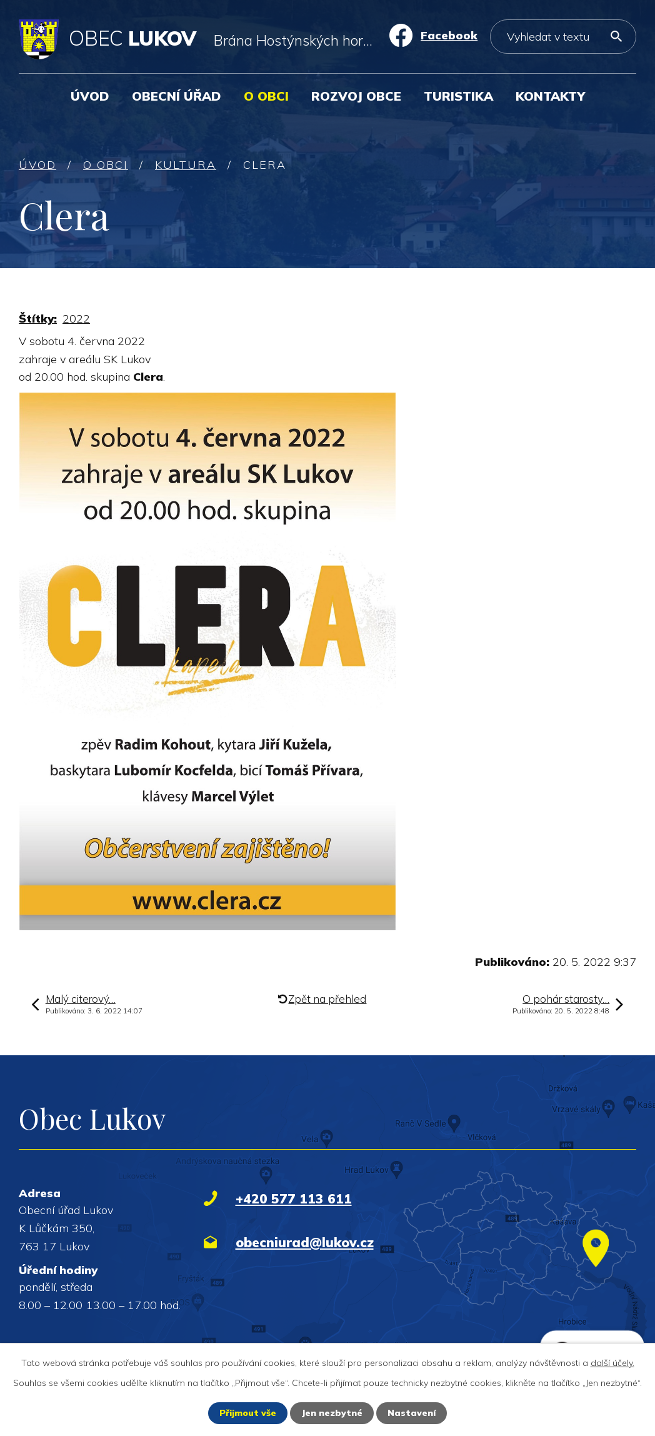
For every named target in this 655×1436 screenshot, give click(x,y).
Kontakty (550, 96)
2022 (76, 318)
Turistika (458, 96)
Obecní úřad (176, 96)
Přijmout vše (247, 1412)
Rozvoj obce (356, 96)
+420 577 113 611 (294, 1198)
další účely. (612, 1362)
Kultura (185, 165)
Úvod (90, 96)
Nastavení (412, 1412)
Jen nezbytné (331, 1412)
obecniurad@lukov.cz (305, 1242)
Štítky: (38, 318)
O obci (266, 96)
